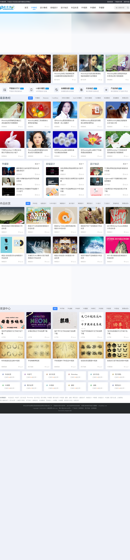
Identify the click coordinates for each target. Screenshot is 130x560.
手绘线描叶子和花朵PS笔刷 (64, 361)
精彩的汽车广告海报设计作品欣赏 (91, 227)
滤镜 (70, 397)
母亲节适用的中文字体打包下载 (12, 332)
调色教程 (109, 79)
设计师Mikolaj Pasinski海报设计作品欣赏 (117, 227)
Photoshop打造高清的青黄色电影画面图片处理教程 (91, 75)
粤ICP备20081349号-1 (65, 408)
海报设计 (81, 203)
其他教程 (116, 98)
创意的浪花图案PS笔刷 (89, 361)
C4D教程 (98, 98)
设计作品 (37, 397)
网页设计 (90, 203)
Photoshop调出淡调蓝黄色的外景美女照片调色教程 (117, 75)
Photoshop (30, 397)
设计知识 (64, 8)
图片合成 (113, 397)
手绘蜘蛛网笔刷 (33, 361)
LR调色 (55, 400)
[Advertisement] (19, 33)
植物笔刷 (4, 367)
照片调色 (43, 397)
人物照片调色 (20, 400)
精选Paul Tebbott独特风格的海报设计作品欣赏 (65, 227)
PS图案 (85, 308)
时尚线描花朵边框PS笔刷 (11, 361)
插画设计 (35, 400)
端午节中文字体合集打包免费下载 (64, 332)
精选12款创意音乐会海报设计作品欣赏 (12, 257)
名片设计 (72, 203)
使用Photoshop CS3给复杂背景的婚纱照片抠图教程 (117, 151)
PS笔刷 (84, 8)
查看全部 (125, 98)
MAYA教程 (88, 98)
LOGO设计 (53, 203)
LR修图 (60, 400)
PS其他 (116, 308)
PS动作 (78, 308)
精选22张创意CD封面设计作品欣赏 (64, 257)
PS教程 (34, 8)
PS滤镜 (70, 308)
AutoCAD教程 (77, 98)
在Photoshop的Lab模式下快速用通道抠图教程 (91, 151)
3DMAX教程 (66, 98)
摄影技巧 (82, 397)
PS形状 (101, 308)
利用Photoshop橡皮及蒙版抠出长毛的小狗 (117, 122)
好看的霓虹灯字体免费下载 (37, 331)
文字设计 (28, 400)
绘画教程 (107, 98)
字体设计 (49, 400)
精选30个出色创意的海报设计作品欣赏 (38, 227)
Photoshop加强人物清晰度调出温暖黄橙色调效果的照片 (64, 75)
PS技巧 (17, 397)
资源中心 (5, 308)
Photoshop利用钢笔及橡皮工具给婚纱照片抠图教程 (11, 122)
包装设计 (43, 203)
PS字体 (62, 308)
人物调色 (120, 397)
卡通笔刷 (109, 367)
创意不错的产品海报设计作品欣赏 (91, 257)
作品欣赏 (74, 8)
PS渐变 (109, 308)
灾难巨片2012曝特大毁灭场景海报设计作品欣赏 (38, 257)
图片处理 (57, 79)
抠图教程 (4, 126)
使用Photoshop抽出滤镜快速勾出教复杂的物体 (64, 151)
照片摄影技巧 (4, 400)
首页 (26, 8)
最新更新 (110, 2)
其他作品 (116, 203)
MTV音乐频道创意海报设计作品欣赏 (117, 257)
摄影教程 (19, 174)
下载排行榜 (118, 2)
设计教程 (43, 8)
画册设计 (63, 203)
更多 (37, 164)
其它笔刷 (30, 367)
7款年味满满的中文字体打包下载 (117, 332)
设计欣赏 (23, 397)
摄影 (66, 397)
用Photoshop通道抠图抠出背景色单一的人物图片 (64, 122)
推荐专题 (126, 2)
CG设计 (98, 203)
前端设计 (54, 8)
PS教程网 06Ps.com (52, 408)
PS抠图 (49, 397)
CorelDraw (55, 98)
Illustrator (46, 98)
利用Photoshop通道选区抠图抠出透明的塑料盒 (91, 122)
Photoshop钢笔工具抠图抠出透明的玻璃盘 (38, 122)
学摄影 (101, 8)
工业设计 (107, 203)
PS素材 (93, 8)
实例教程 (42, 400)
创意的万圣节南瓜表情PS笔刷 (117, 361)
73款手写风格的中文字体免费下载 (91, 332)
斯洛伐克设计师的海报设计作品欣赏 (12, 227)
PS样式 (93, 308)
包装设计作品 (68, 400)
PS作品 (35, 203)
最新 (30, 98)
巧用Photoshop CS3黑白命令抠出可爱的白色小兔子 (11, 151)
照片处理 (12, 400)
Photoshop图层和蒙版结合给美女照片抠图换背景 (38, 151)
